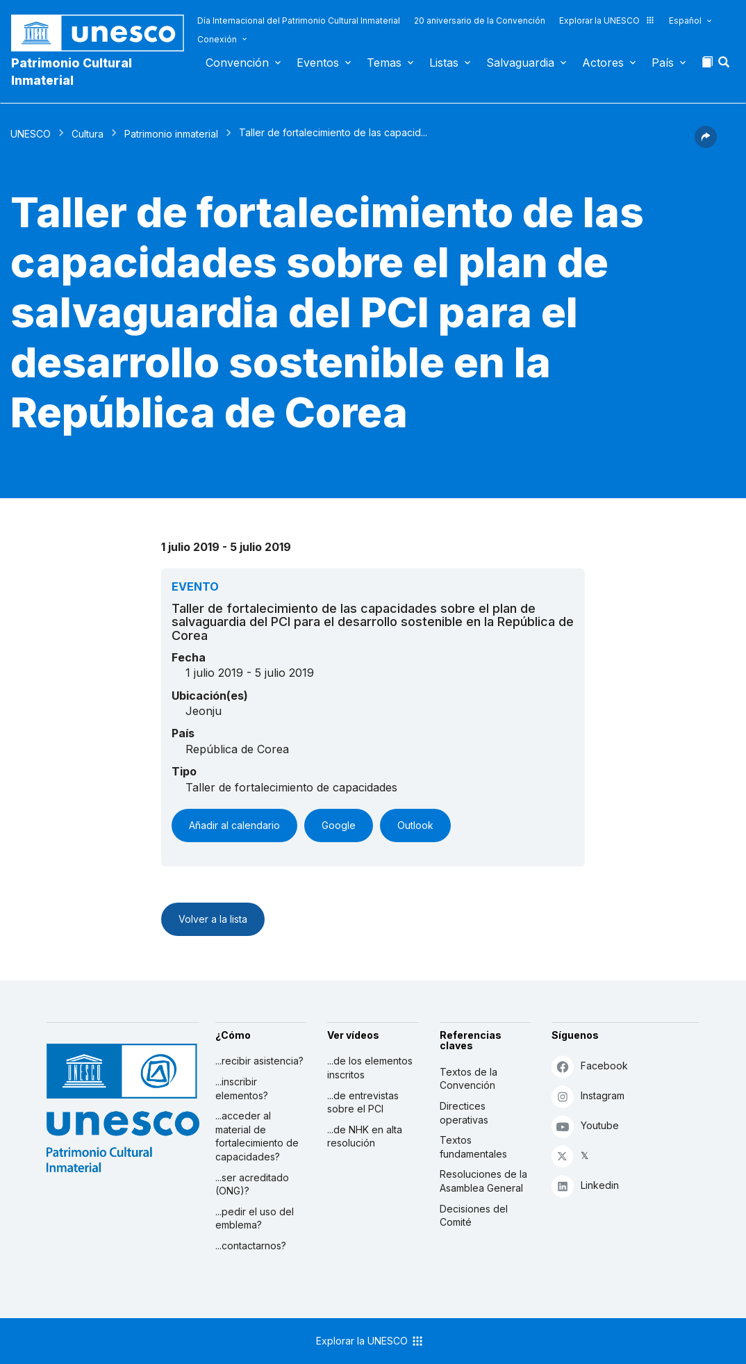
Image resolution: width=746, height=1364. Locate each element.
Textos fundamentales (473, 1147)
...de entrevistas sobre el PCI (363, 1102)
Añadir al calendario (234, 825)
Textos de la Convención (468, 1079)
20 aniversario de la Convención (479, 20)
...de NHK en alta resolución (364, 1136)
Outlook (415, 825)
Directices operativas (464, 1113)
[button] (725, 66)
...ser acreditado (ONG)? (252, 1184)
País (663, 62)
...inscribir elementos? (241, 1088)
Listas (443, 62)
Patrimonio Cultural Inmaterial (71, 72)
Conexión (217, 39)
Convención (237, 62)
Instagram (588, 1096)
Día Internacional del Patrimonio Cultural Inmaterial (298, 20)
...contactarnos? (250, 1245)
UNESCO (30, 134)
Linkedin (585, 1186)
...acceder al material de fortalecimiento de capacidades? (257, 1136)
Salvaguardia (520, 62)
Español (685, 20)
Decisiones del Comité (474, 1216)
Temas (384, 62)
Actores (603, 62)
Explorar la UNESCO (607, 20)
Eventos (318, 62)
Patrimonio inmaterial (171, 134)
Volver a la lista (213, 919)
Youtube (585, 1126)
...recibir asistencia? (259, 1061)
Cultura (87, 134)
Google (339, 825)
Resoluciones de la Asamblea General (483, 1181)
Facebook (590, 1066)
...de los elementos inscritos (370, 1067)
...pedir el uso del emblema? (254, 1218)
